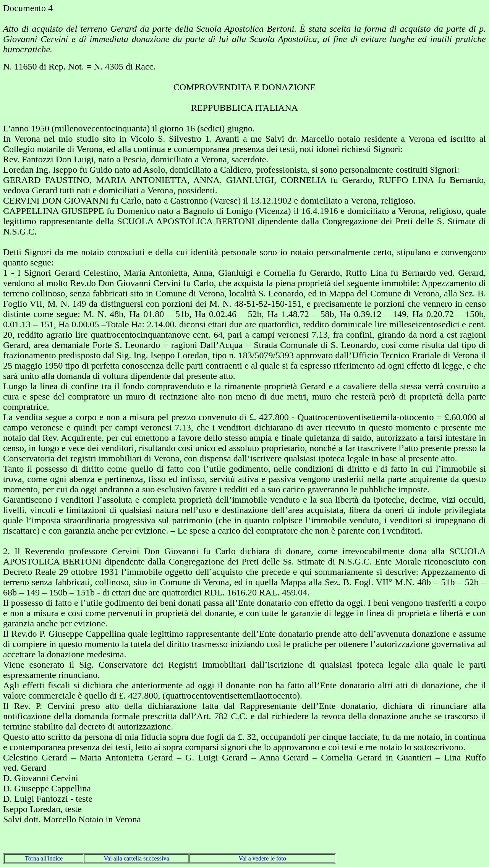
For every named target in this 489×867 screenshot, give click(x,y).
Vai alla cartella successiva (136, 858)
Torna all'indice (44, 858)
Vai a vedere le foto (262, 858)
